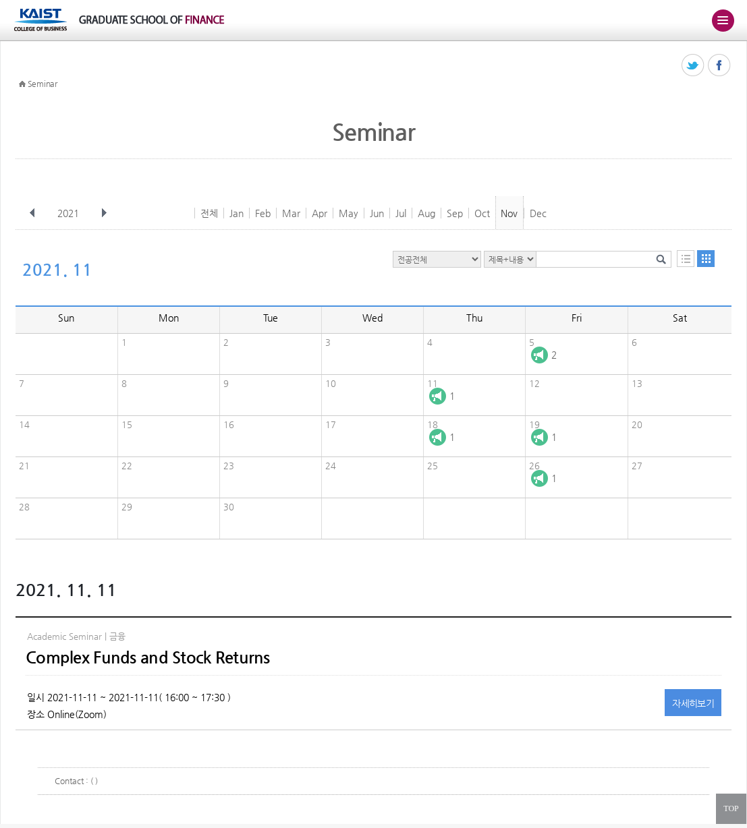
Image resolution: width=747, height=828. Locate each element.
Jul (400, 213)
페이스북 (719, 66)
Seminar (42, 83)
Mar (291, 213)
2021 (69, 213)
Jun (377, 213)
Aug (426, 213)
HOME (22, 84)
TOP (730, 808)
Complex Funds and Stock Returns (148, 657)
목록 (685, 258)
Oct (482, 213)
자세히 (693, 703)
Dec (538, 213)
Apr (319, 213)
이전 (32, 213)
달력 (706, 258)
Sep (455, 213)
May (348, 213)
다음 (104, 213)
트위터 (693, 66)
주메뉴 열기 (722, 20)
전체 (209, 213)
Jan (236, 213)
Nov (509, 213)
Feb (263, 213)
